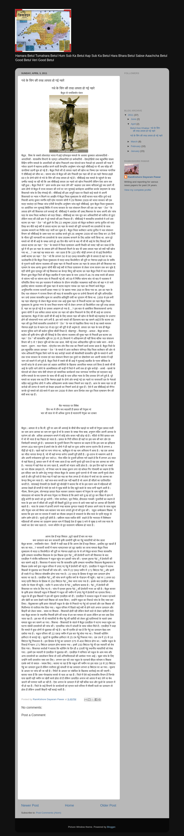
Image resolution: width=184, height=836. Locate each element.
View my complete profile (137, 190)
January (135, 151)
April (134, 124)
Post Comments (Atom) (48, 812)
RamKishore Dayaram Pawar (144, 177)
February (136, 146)
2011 (131, 115)
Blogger (111, 827)
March (134, 141)
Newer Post (30, 805)
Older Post (108, 805)
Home (69, 805)
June (134, 119)
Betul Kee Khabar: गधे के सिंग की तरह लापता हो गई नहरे (145, 129)
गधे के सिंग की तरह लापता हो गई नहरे (146, 135)
